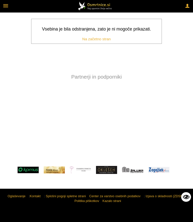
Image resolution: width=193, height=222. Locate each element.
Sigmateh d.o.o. (176, 215)
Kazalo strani (112, 201)
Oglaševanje (16, 196)
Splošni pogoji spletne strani (66, 196)
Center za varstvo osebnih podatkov (114, 196)
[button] (8, 98)
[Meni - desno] (187, 6)
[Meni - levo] (6, 6)
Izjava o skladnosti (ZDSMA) (166, 196)
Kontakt (35, 196)
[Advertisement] (96, 121)
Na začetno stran (96, 39)
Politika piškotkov (86, 201)
